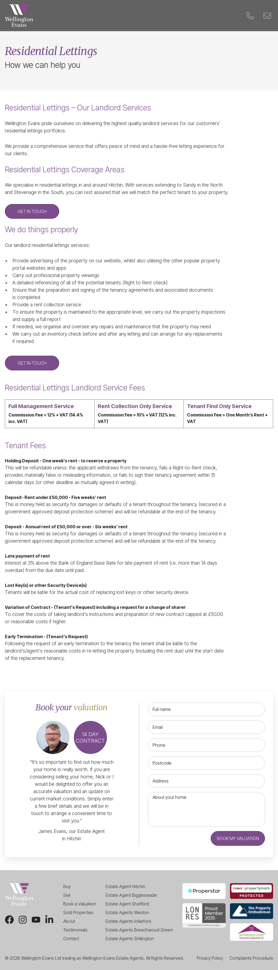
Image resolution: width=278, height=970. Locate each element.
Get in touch (32, 211)
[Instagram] (22, 919)
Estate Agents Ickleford (128, 921)
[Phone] (250, 15)
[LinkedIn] (49, 919)
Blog (201, 15)
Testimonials (75, 930)
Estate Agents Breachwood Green (139, 930)
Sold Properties (78, 912)
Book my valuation (238, 838)
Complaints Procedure (251, 958)
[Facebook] (9, 919)
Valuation (150, 15)
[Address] (206, 781)
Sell (90, 15)
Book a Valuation (79, 904)
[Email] (267, 15)
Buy (72, 15)
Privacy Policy (210, 958)
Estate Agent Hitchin (125, 886)
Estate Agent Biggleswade (131, 895)
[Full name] (206, 709)
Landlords (117, 15)
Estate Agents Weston (127, 912)
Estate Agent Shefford (127, 904)
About (69, 921)
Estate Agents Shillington (130, 938)
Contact (226, 15)
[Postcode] (206, 763)
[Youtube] (35, 919)
